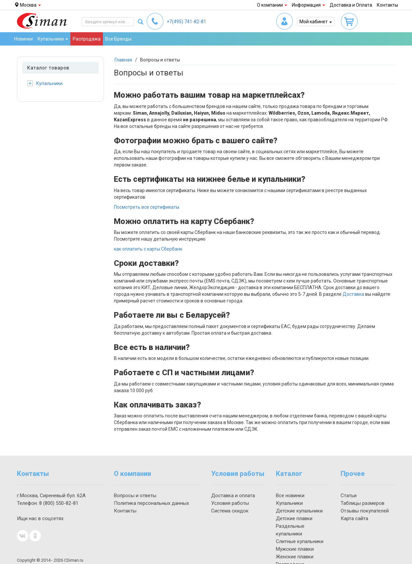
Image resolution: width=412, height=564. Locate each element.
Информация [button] (308, 5)
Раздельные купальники (290, 530)
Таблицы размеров (362, 503)
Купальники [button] (53, 39)
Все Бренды (118, 39)
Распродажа (87, 39)
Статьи (349, 496)
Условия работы (230, 503)
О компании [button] (272, 5)
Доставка (353, 294)
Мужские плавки (295, 549)
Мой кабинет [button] (315, 21)
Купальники (44, 83)
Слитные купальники (299, 541)
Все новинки (290, 496)
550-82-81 (58, 503)
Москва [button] (27, 5)
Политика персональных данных (151, 503)
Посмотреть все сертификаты (146, 207)
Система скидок (230, 511)
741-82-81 (186, 21)
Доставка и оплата (233, 496)
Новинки (23, 39)
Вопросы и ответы (135, 496)
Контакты (387, 5)
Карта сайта (354, 518)
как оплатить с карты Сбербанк (148, 249)
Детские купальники (299, 511)
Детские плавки (294, 518)
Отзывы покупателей (365, 511)
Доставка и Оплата (351, 5)
